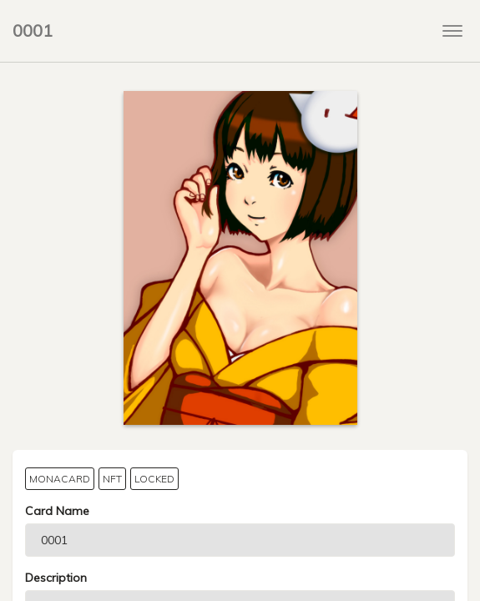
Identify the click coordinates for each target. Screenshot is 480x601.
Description (56, 577)
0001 (33, 30)
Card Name (57, 510)
